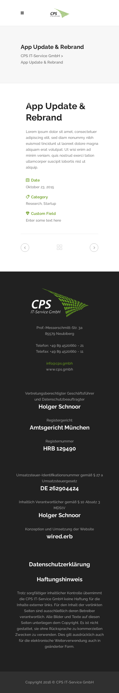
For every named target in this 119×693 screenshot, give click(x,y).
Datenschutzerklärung (59, 564)
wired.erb (60, 536)
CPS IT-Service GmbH (40, 56)
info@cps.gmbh (59, 363)
